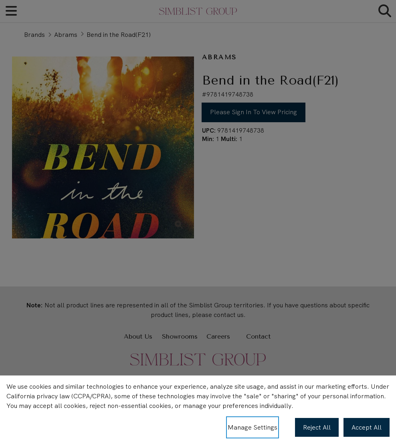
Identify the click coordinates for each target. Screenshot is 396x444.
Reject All (317, 427)
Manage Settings (252, 427)
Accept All (367, 427)
